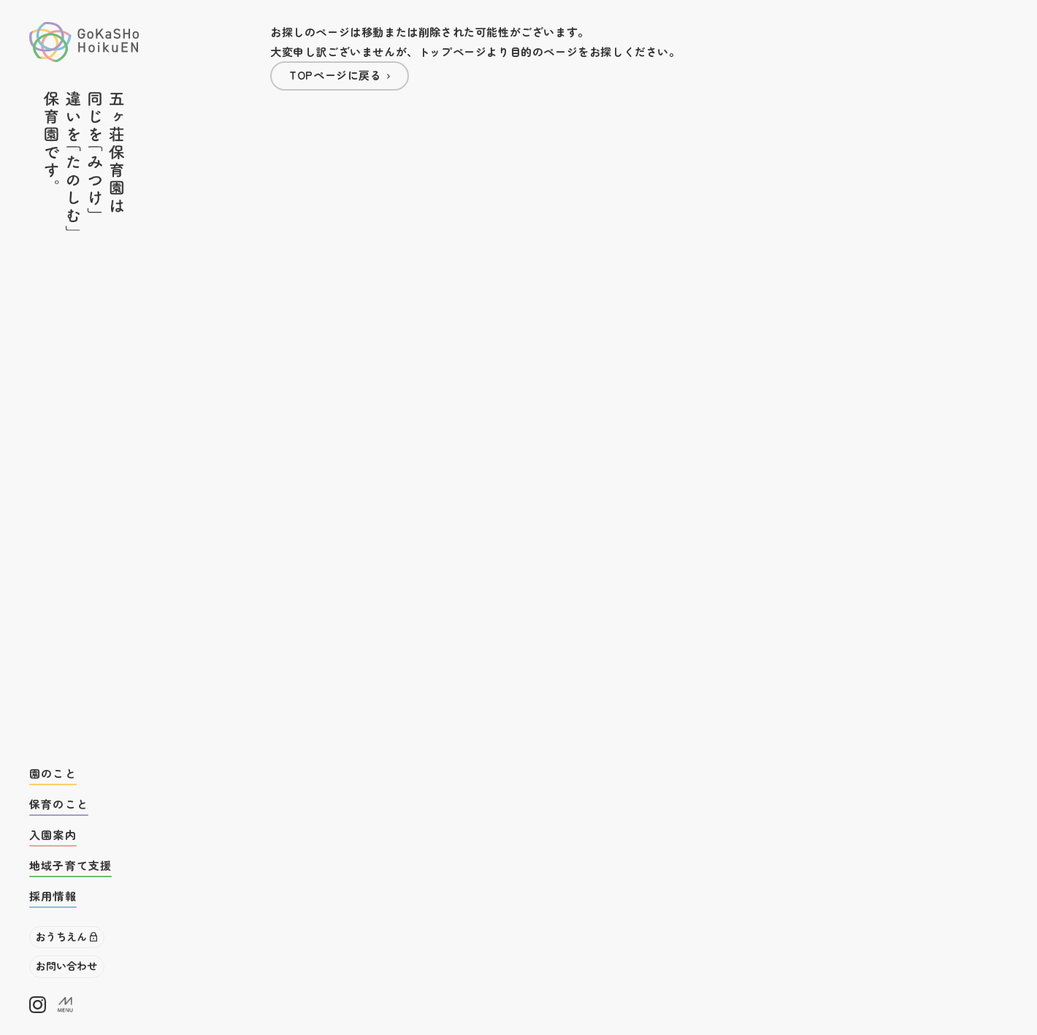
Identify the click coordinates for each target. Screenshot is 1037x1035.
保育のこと (58, 803)
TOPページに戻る (335, 75)
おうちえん (61, 936)
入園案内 (53, 834)
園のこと (53, 773)
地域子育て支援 (70, 865)
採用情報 (53, 896)
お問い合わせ (66, 965)
